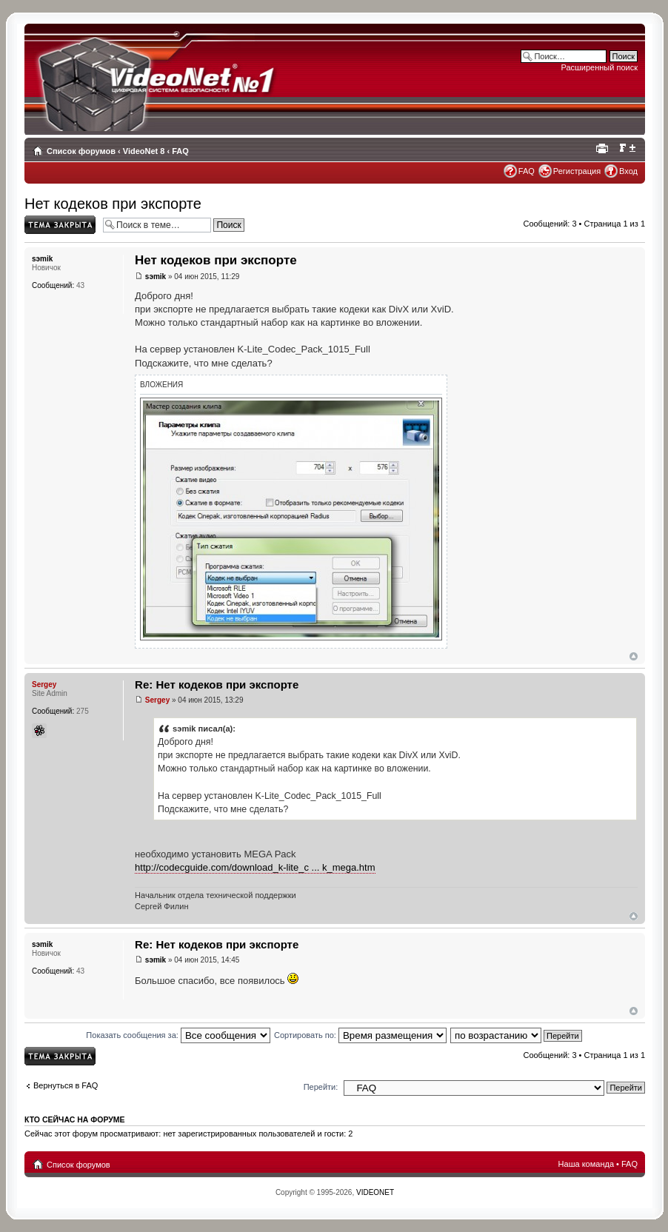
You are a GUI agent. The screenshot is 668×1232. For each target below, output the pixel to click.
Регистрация (577, 171)
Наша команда (586, 1163)
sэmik (155, 276)
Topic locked (60, 224)
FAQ (180, 151)
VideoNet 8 (144, 151)
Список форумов (81, 151)
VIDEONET (375, 1192)
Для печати (604, 148)
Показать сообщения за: (178, 1035)
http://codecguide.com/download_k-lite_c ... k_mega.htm (255, 867)
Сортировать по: (360, 1035)
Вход (628, 171)
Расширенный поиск (599, 67)
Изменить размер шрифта (627, 148)
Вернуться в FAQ (65, 1085)
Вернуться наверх (633, 656)
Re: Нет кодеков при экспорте (216, 684)
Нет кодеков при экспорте (112, 203)
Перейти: (321, 1086)
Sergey (157, 700)
